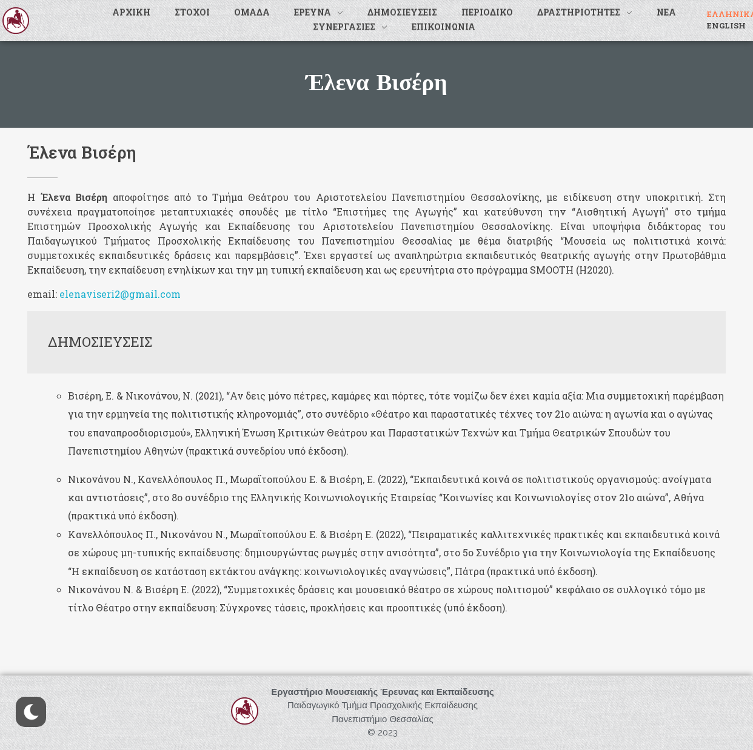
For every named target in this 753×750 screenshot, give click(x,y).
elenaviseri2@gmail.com (120, 294)
